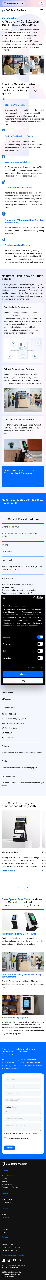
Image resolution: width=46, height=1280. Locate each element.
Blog (4, 1214)
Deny (23, 681)
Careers (5, 1217)
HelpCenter (7, 1202)
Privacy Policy (8, 1245)
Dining (4, 1179)
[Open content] (13, 3)
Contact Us (6, 1229)
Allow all (23, 674)
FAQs (4, 1232)
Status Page (7, 1199)
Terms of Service (9, 1250)
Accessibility (7, 1184)
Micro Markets (8, 1176)
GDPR (4, 1242)
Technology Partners (11, 1187)
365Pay (4, 1181)
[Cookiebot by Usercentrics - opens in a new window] (33, 597)
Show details (33, 667)
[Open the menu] (41, 10)
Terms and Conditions (11, 1247)
